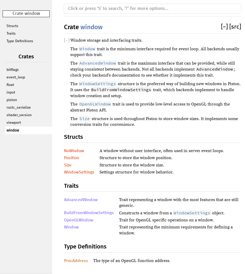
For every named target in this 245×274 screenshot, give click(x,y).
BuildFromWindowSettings (89, 213)
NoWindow (74, 151)
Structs (12, 26)
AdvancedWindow (81, 200)
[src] (235, 27)
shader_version (19, 115)
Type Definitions (20, 41)
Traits (11, 33)
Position (71, 158)
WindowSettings (79, 172)
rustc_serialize (19, 107)
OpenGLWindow (78, 220)
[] (225, 27)
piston (12, 100)
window (13, 130)
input (11, 92)
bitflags (13, 70)
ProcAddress (76, 261)
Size (68, 165)
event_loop (16, 77)
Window (71, 227)
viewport (14, 122)
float (10, 85)
